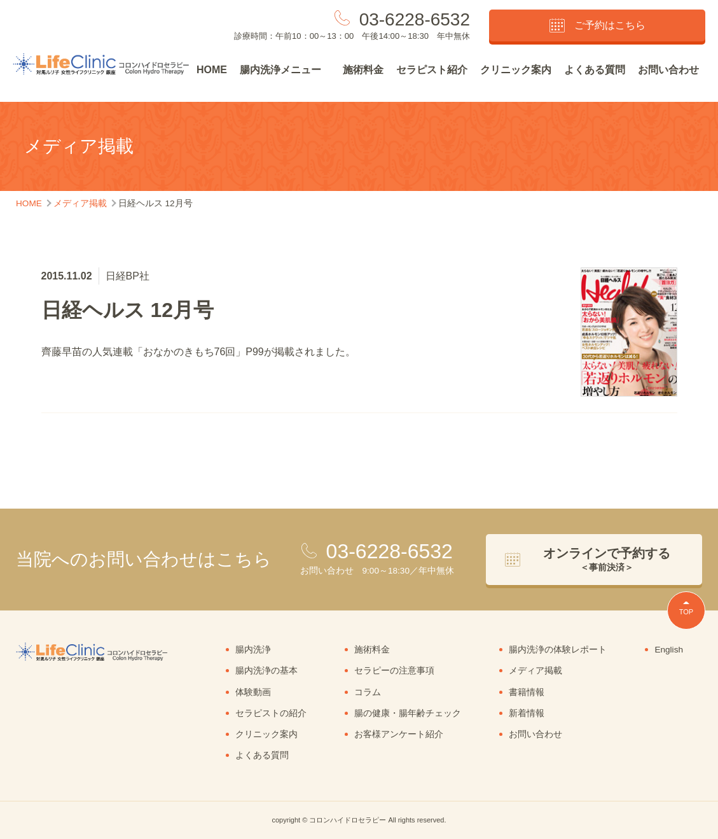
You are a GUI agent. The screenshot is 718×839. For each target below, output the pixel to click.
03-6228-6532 (414, 19)
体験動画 (253, 692)
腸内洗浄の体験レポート (558, 649)
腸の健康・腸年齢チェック (407, 713)
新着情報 (526, 713)
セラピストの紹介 (271, 713)
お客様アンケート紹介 (398, 734)
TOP (686, 612)
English (668, 649)
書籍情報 (526, 692)
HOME (212, 69)
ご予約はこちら (597, 25)
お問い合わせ (668, 69)
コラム (367, 692)
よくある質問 (594, 69)
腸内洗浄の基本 (266, 670)
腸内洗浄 (253, 649)
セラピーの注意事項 (394, 670)
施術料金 (363, 69)
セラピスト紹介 (431, 69)
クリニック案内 (515, 69)
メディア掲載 (535, 670)
